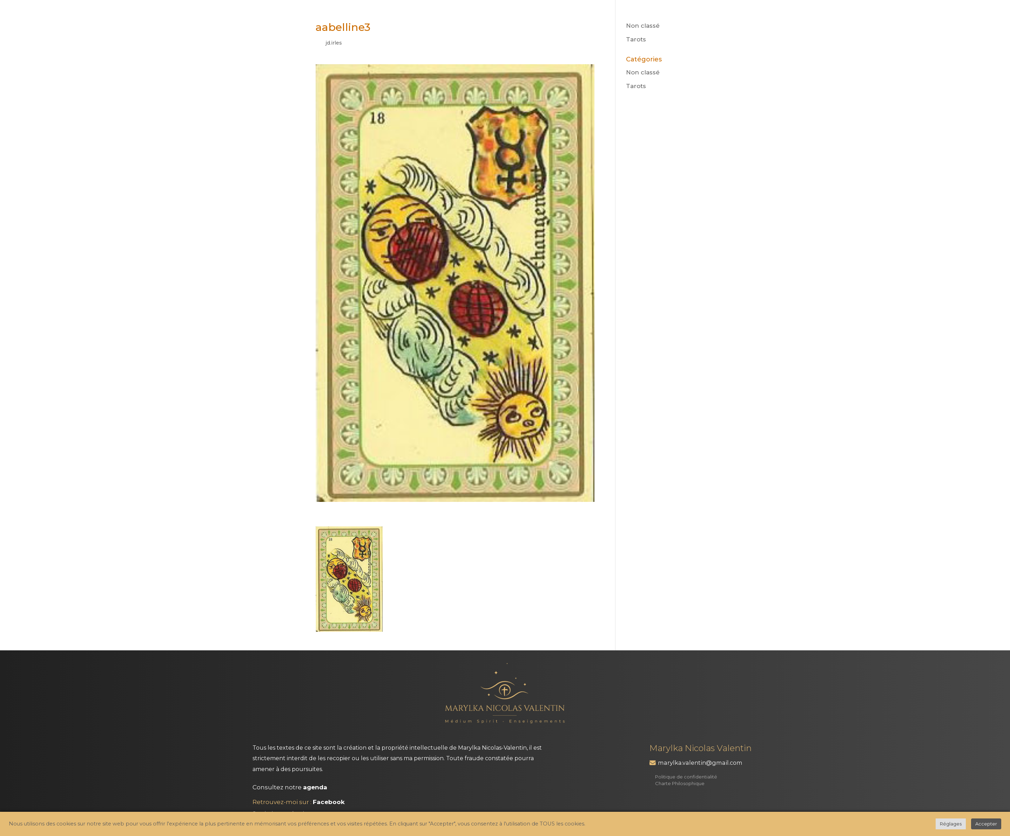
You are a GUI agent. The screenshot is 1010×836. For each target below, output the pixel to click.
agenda (315, 787)
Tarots (636, 39)
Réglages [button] (951, 824)
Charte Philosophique (680, 783)
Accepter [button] (986, 824)
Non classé (643, 25)
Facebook (329, 801)
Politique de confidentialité (686, 776)
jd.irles (333, 43)
